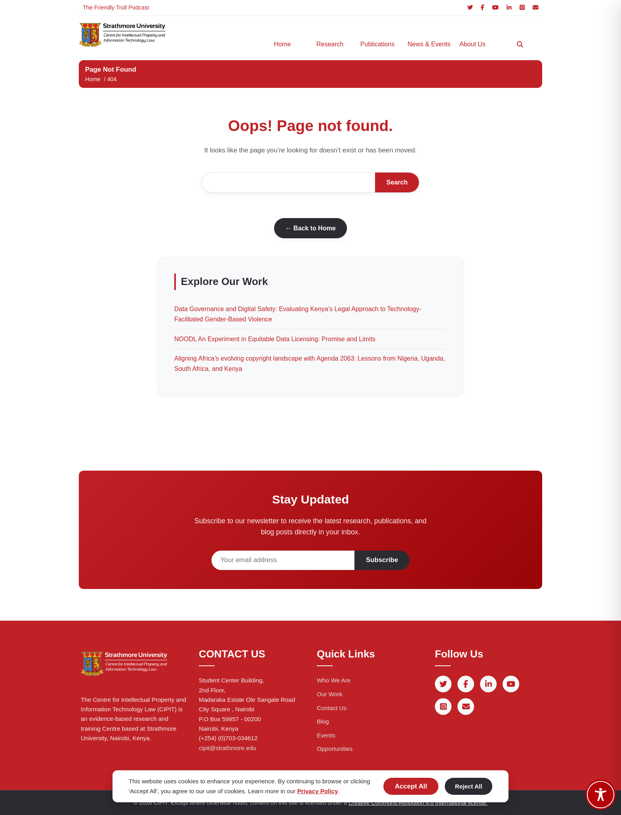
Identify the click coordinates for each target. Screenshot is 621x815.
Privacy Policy (317, 791)
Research (329, 44)
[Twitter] (470, 7)
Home (282, 44)
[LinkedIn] (509, 7)
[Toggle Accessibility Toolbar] (600, 794)
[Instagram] (522, 7)
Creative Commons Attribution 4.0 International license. (418, 803)
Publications (377, 44)
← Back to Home (310, 228)
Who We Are (334, 680)
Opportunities (334, 748)
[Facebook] (482, 7)
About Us (472, 44)
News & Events (427, 44)
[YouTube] (495, 7)
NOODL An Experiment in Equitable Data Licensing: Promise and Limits (274, 339)
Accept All (411, 786)
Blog (323, 721)
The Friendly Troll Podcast (116, 7)
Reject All (468, 786)
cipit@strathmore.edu (227, 748)
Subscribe (382, 560)
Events (326, 735)
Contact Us (332, 708)
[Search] (520, 44)
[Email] (535, 7)
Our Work (330, 694)
